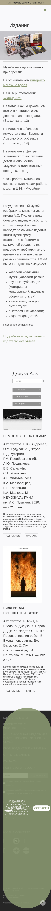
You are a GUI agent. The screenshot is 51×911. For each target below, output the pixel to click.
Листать (31, 535)
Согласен (41, 808)
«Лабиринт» (12, 98)
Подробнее (12, 535)
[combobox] (27, 390)
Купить (30, 691)
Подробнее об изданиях (18, 324)
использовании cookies (15, 809)
